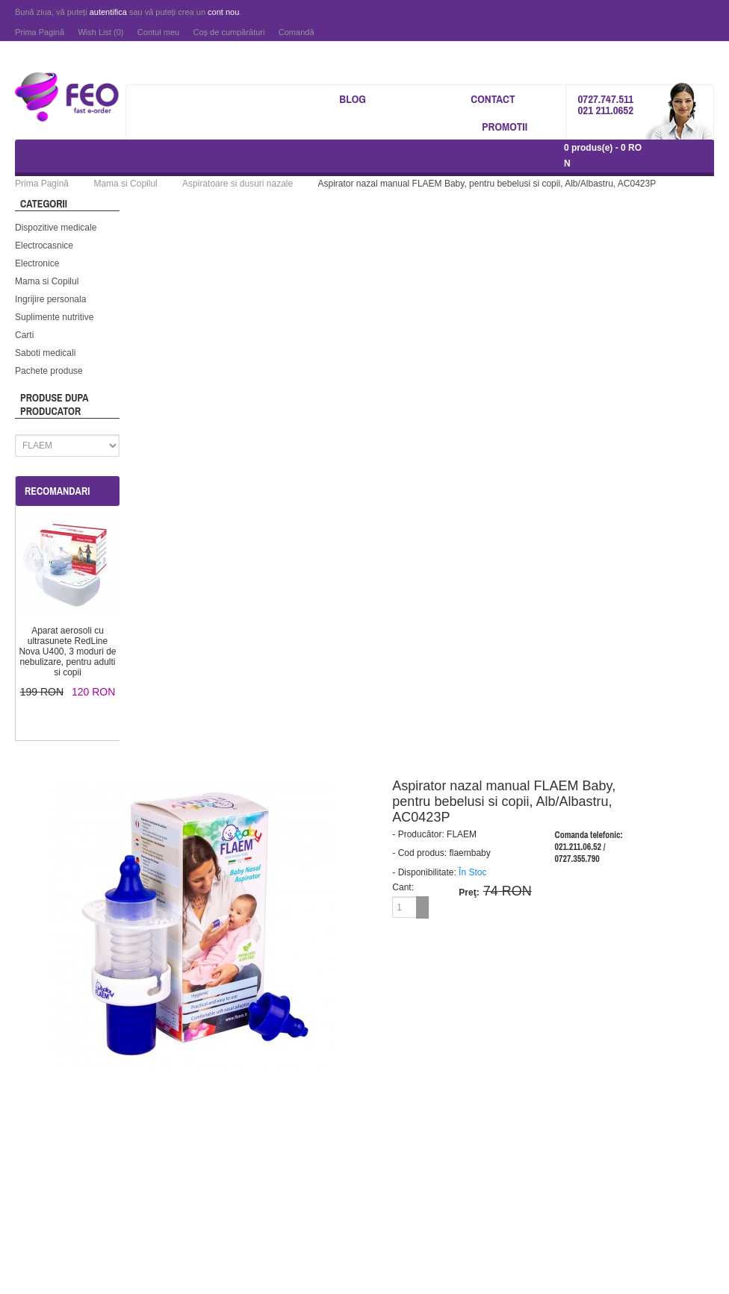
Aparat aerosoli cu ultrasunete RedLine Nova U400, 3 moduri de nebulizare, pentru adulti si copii (67, 651)
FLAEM (462, 834)
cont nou (223, 11)
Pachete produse (49, 371)
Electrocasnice (44, 245)
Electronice (37, 263)
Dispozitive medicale (55, 227)
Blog (352, 99)
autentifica (108, 11)
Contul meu (158, 32)
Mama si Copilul (46, 281)
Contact (493, 99)
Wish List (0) (100, 32)
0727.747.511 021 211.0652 (605, 104)
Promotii (504, 126)
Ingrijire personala (50, 299)
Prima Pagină (39, 32)
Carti (24, 335)
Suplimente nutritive (54, 317)
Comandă (296, 32)
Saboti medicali (45, 353)
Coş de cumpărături (228, 32)
